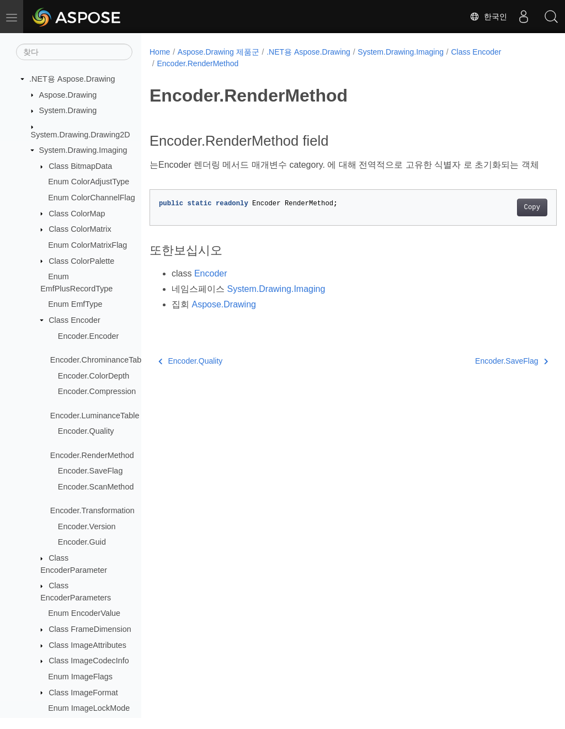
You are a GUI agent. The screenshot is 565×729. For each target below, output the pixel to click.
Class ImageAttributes (87, 645)
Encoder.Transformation (92, 510)
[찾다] (74, 52)
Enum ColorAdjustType (88, 181)
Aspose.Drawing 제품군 (218, 51)
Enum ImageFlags (80, 676)
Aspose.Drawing (68, 95)
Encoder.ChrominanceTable (99, 359)
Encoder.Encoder (88, 336)
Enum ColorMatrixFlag (87, 245)
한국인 (488, 17)
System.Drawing (68, 110)
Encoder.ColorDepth (94, 375)
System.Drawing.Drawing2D (80, 134)
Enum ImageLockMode (89, 708)
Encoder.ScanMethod (96, 486)
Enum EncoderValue (84, 613)
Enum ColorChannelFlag (91, 197)
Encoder (210, 286)
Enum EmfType (75, 304)
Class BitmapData (80, 166)
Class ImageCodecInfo (89, 660)
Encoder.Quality (86, 431)
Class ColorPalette (81, 261)
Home (160, 51)
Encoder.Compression (97, 391)
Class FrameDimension (90, 629)
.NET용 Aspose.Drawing (72, 79)
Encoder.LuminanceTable (95, 415)
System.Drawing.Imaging (83, 150)
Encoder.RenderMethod (92, 455)
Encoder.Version (87, 526)
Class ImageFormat (83, 692)
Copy (503, 221)
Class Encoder (74, 320)
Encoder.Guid (82, 542)
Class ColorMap (77, 213)
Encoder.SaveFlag (90, 470)
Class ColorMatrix (80, 229)
